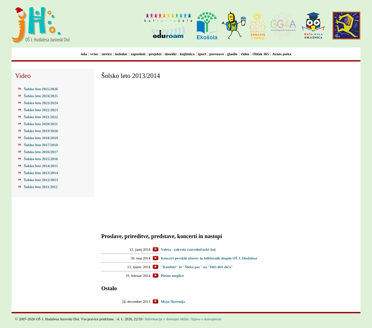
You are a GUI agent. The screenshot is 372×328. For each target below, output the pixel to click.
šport (202, 54)
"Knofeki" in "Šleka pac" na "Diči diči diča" (197, 267)
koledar (121, 54)
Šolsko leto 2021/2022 (41, 117)
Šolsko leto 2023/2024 (41, 103)
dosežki (171, 54)
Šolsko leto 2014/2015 (41, 166)
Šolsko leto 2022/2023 (41, 110)
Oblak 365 (261, 54)
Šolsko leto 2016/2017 (41, 152)
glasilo (232, 54)
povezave (216, 54)
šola (84, 54)
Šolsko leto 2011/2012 (41, 187)
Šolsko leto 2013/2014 (41, 173)
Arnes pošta (281, 54)
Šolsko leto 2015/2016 (41, 159)
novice (107, 54)
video (245, 54)
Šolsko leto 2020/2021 (41, 124)
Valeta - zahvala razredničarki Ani (188, 249)
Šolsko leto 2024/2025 (41, 96)
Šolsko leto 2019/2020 (41, 131)
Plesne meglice (172, 276)
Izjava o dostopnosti (206, 319)
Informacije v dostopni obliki (167, 319)
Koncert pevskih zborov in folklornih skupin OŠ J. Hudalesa (209, 258)
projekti (155, 54)
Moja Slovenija (173, 302)
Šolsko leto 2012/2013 (41, 180)
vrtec (94, 54)
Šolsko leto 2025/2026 (41, 89)
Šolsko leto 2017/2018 (41, 145)
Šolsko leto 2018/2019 (41, 138)
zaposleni (138, 54)
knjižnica (187, 54)
